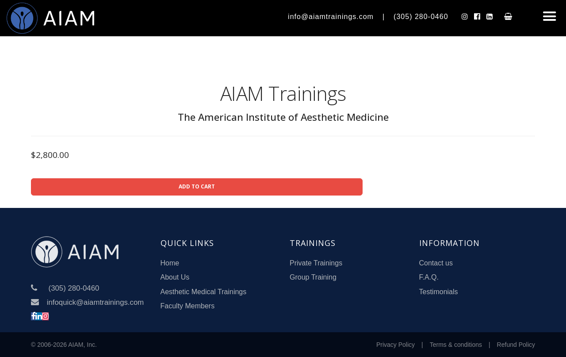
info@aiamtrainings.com (331, 16)
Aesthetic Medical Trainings (204, 292)
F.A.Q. (429, 277)
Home (170, 263)
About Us (175, 277)
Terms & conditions (456, 344)
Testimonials (438, 292)
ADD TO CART (197, 186)
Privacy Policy (395, 344)
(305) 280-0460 (421, 16)
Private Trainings (316, 263)
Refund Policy (516, 344)
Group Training (313, 277)
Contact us (436, 263)
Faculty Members (188, 306)
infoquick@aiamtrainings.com (95, 302)
